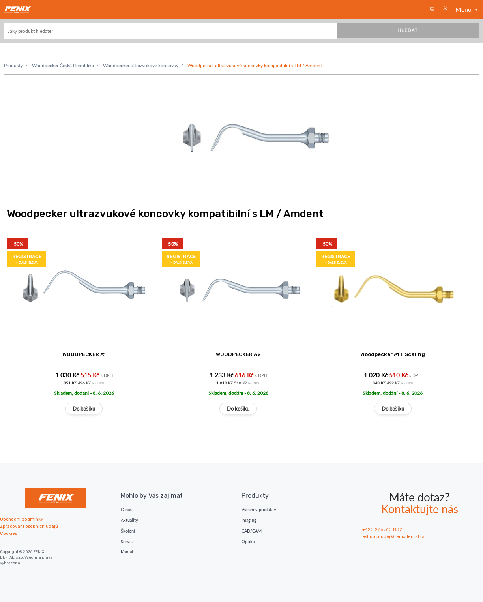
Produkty (13, 65)
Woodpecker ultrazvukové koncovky (140, 65)
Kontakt (128, 551)
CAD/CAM (252, 530)
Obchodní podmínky (21, 519)
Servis (127, 541)
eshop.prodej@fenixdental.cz (393, 536)
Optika (248, 541)
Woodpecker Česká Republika (63, 65)
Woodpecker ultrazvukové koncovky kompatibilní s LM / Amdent (254, 65)
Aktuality (129, 520)
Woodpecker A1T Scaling (392, 354)
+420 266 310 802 (382, 529)
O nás (126, 509)
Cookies (8, 533)
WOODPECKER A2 (238, 354)
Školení (128, 530)
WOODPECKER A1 (84, 354)
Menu (467, 9)
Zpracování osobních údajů (29, 526)
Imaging (249, 520)
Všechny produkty (259, 509)
